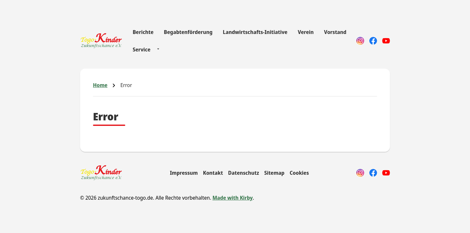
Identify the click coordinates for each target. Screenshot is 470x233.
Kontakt (213, 172)
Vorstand (335, 32)
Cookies (299, 172)
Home (100, 85)
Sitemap (274, 172)
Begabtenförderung (188, 32)
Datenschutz (243, 172)
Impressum (184, 172)
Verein (305, 32)
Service (141, 49)
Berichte (143, 32)
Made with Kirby (232, 197)
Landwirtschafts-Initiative (255, 32)
